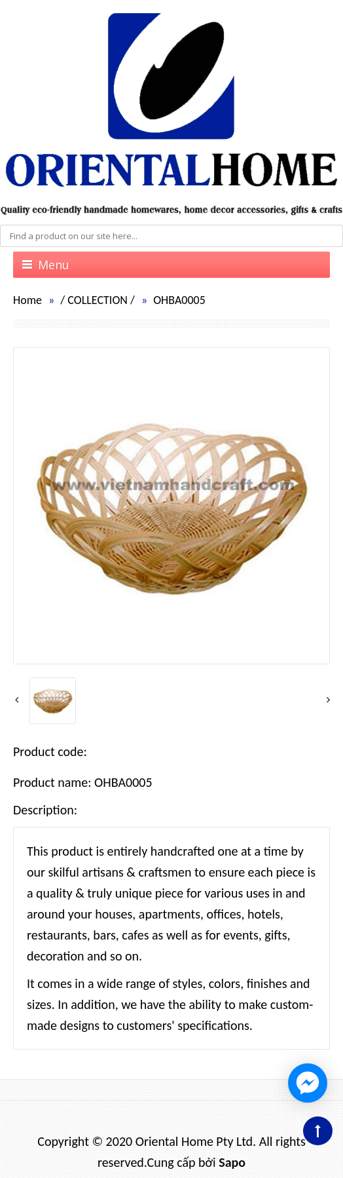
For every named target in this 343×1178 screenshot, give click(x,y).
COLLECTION (97, 300)
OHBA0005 (179, 300)
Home (27, 300)
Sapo (232, 1162)
